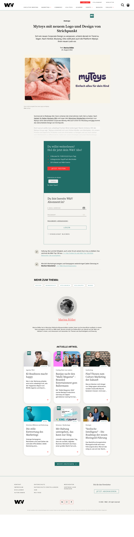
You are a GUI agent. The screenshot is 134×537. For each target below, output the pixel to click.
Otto (92, 120)
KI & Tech (69, 7)
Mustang (50, 118)
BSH (55, 118)
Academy (79, 7)
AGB (35, 490)
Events (88, 7)
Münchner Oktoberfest (77, 118)
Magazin (99, 7)
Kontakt (17, 484)
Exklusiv (109, 7)
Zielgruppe (79, 285)
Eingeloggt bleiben (60, 234)
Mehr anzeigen (67, 464)
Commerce (58, 7)
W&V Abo (85, 2)
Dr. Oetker (43, 118)
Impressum (18, 487)
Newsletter (110, 2)
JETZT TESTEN (59, 168)
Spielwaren (65, 285)
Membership (51, 285)
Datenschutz (39, 484)
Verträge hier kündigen (70, 488)
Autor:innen (19, 492)
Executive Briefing (31, 7)
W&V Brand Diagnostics (68, 266)
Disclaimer (19, 490)
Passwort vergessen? (58, 221)
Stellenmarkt (97, 2)
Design (38, 285)
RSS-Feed (37, 492)
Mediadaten (69, 484)
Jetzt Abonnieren (106, 491)
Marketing (46, 7)
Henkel (36, 118)
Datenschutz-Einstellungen (46, 487)
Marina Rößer (69, 48)
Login (67, 227)
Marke (90, 285)
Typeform (53, 181)
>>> (57, 266)
